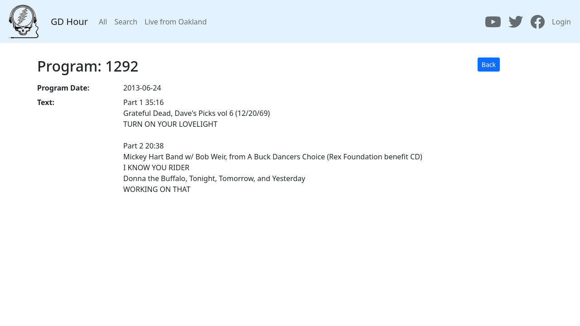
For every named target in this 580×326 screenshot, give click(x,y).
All (103, 22)
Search (125, 22)
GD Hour (69, 21)
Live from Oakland (176, 22)
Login (561, 22)
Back (489, 64)
